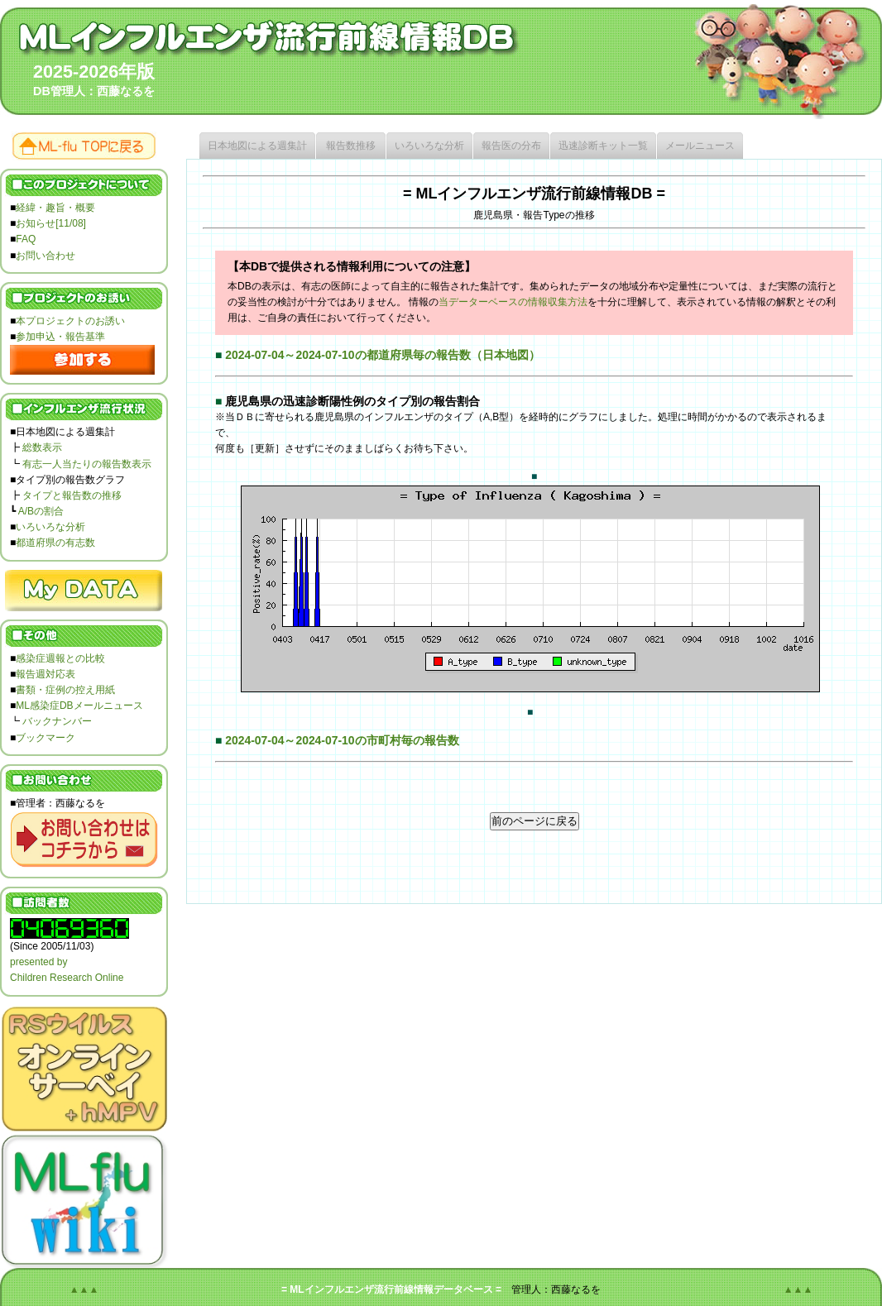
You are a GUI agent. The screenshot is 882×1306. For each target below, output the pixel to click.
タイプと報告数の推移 (72, 495)
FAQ (26, 239)
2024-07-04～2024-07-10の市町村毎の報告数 (341, 740)
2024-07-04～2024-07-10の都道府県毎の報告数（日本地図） (382, 354)
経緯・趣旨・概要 (55, 207)
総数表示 (42, 447)
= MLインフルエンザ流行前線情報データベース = (391, 1289)
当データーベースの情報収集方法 (513, 302)
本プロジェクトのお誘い (70, 321)
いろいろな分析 (50, 527)
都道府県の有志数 (55, 542)
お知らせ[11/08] (51, 223)
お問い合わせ (45, 255)
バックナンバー (57, 721)
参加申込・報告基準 (60, 336)
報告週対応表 (45, 674)
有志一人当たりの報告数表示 (86, 464)
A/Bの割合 (41, 511)
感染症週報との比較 (60, 658)
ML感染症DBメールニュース (79, 705)
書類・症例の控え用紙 (65, 690)
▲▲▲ (84, 1289)
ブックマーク (45, 738)
